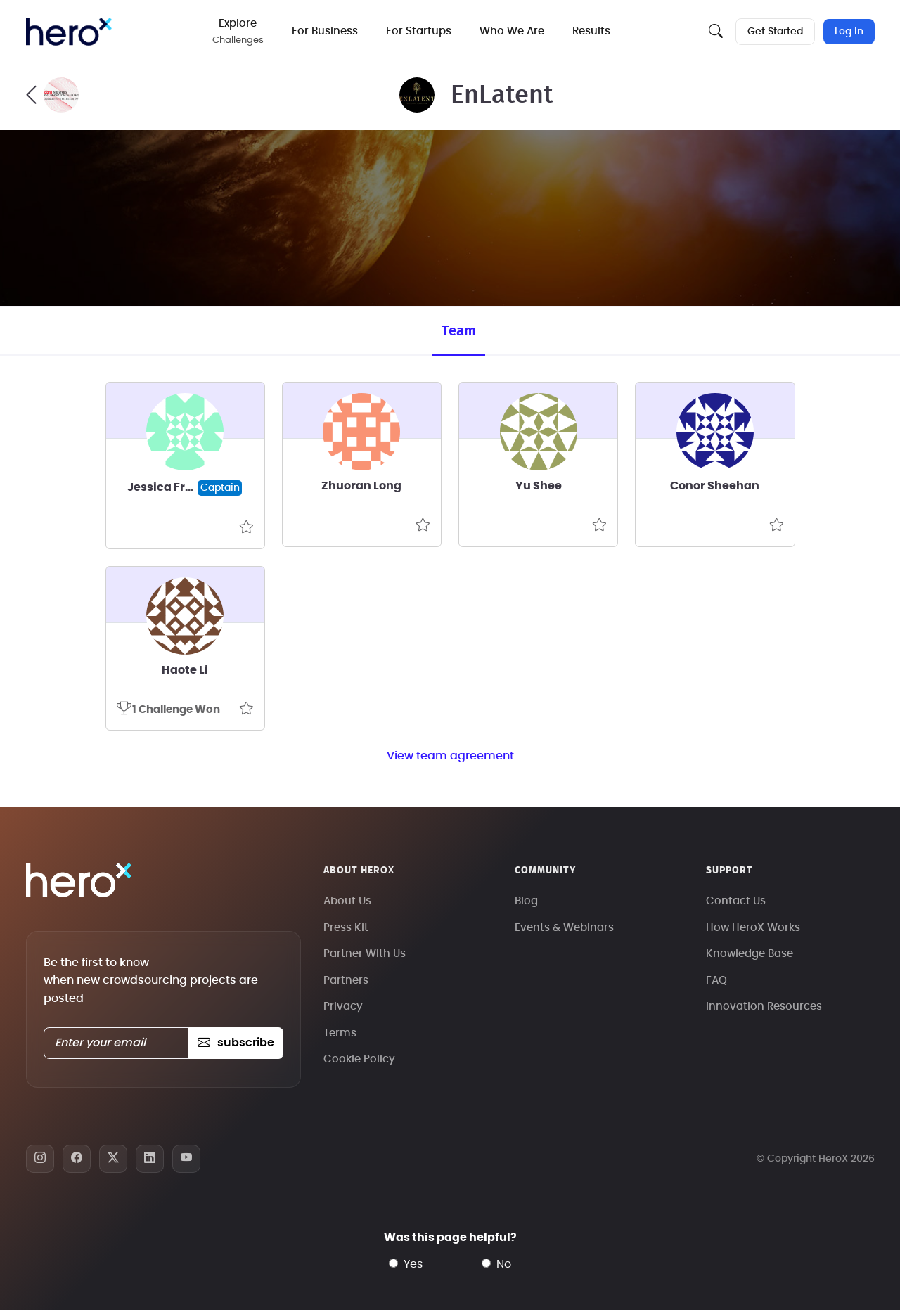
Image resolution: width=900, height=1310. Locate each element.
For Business (325, 31)
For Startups (418, 31)
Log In (849, 32)
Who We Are (512, 31)
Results (591, 31)
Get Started (775, 32)
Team (459, 331)
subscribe (236, 1042)
